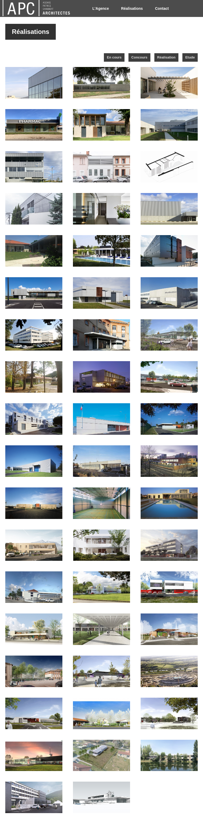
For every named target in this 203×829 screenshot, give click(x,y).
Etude (190, 57)
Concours (139, 57)
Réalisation (166, 57)
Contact (162, 8)
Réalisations (132, 8)
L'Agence (100, 8)
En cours (114, 57)
